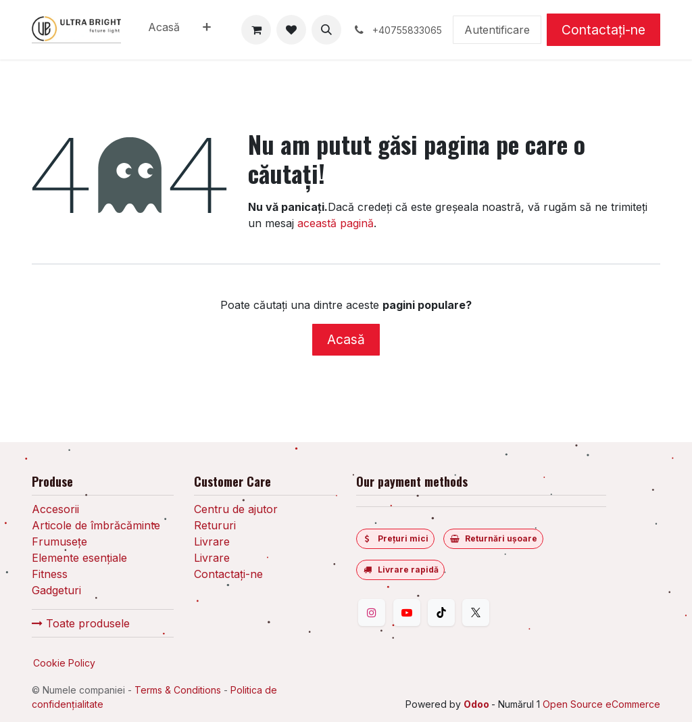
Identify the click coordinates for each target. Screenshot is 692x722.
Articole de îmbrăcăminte (96, 525)
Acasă (346, 339)
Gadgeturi (56, 590)
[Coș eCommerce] (256, 30)
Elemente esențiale (79, 557)
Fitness (50, 574)
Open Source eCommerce (601, 704)
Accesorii (55, 509)
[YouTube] (406, 612)
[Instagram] (371, 612)
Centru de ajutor (236, 509)
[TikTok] (441, 612)
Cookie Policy (64, 663)
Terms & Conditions (177, 690)
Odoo (477, 704)
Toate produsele (81, 623)
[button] (326, 30)
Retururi (215, 525)
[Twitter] (475, 612)
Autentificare (497, 30)
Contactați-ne (603, 30)
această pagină (335, 223)
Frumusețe (59, 541)
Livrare (212, 541)
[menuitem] (164, 29)
